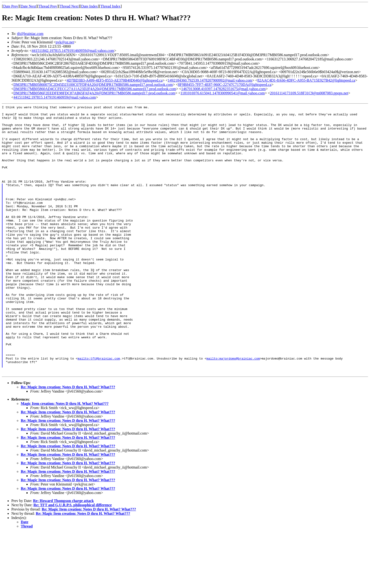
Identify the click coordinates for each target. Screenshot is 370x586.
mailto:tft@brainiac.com (99, 409)
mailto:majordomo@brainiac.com (233, 409)
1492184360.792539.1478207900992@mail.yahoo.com (210, 80)
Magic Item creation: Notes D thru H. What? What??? (65, 457)
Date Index (89, 6)
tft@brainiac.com (30, 34)
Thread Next (69, 6)
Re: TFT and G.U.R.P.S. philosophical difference (73, 559)
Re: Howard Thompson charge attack (63, 555)
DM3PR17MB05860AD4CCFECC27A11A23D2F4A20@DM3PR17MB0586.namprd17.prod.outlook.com (94, 89)
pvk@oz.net (65, 42)
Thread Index (110, 6)
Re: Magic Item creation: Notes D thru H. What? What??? (68, 441)
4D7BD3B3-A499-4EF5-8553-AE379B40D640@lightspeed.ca (115, 80)
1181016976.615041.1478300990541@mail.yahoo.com (223, 93)
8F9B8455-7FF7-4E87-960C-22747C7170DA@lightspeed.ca (224, 85)
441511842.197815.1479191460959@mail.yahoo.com (73, 51)
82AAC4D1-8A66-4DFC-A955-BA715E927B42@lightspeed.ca (306, 80)
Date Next (28, 6)
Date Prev (10, 6)
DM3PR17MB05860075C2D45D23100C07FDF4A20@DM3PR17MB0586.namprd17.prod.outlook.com (93, 85)
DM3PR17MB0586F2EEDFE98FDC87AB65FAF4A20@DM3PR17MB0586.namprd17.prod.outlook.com (94, 93)
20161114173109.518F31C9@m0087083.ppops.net (309, 93)
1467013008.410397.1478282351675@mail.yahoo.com (223, 89)
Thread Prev (47, 6)
